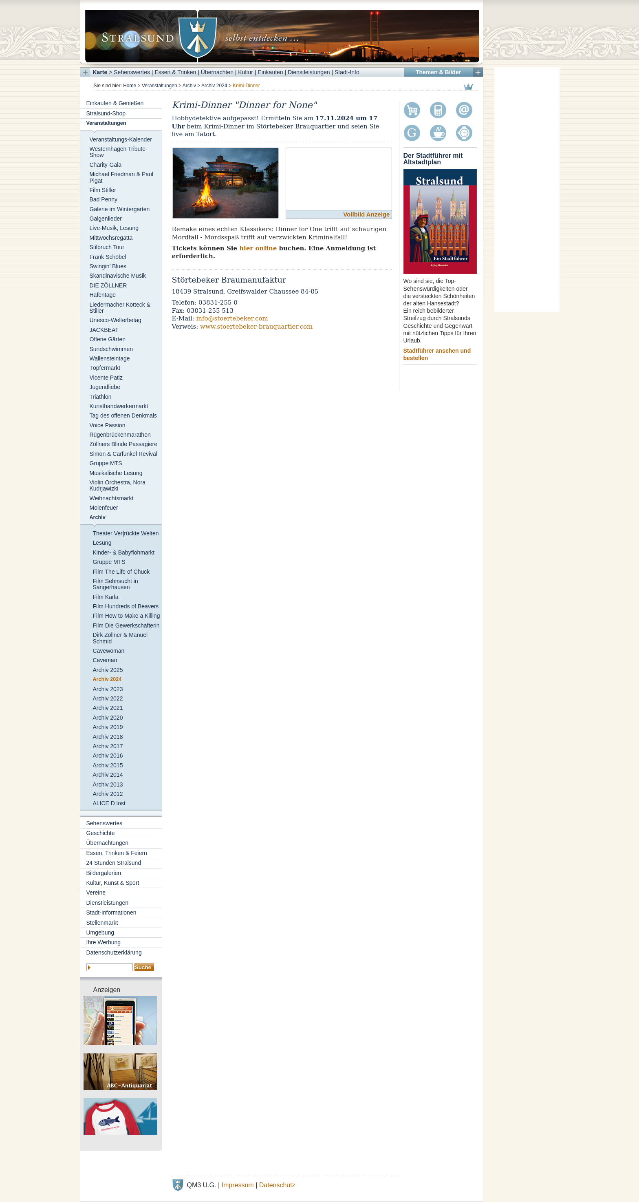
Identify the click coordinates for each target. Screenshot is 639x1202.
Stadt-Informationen (111, 912)
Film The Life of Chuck (121, 571)
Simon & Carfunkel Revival (124, 454)
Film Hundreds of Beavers (126, 606)
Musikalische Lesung (116, 473)
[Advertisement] (527, 189)
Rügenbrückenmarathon (120, 434)
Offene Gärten (108, 339)
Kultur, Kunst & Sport (112, 882)
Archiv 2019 (108, 727)
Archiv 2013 (108, 784)
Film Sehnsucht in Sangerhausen (115, 584)
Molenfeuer (104, 507)
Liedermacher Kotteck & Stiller (120, 307)
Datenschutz (277, 1185)
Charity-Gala (106, 164)
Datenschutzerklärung (114, 952)
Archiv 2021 (108, 708)
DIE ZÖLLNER (108, 285)
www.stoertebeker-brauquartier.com (256, 326)
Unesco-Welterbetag (115, 320)
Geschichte (100, 833)
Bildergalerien (103, 873)
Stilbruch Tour (107, 247)
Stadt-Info (347, 72)
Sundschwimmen (111, 349)
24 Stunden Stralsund (113, 863)
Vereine (96, 892)
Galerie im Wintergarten (120, 209)
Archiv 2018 (108, 737)
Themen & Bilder (438, 72)
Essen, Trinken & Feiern (116, 853)
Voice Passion (108, 425)
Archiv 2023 (108, 689)
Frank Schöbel (108, 257)
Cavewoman (109, 650)
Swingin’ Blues (108, 266)
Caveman (105, 660)
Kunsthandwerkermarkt (119, 406)
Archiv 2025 (108, 670)
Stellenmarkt (102, 922)
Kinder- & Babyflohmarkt (124, 552)
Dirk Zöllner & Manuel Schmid (120, 638)
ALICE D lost (109, 803)
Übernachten (217, 72)
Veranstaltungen (159, 85)
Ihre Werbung (103, 942)
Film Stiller (103, 190)
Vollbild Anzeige (366, 214)
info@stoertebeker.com (232, 318)
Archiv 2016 (108, 755)
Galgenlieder (106, 218)
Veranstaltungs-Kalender (121, 139)
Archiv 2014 (108, 774)
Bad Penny (104, 199)
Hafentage (103, 295)
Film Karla (106, 597)
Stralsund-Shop (106, 113)
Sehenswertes (132, 72)
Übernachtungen (107, 843)
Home (129, 85)
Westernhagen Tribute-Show (119, 152)
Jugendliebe (105, 387)
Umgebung (100, 932)
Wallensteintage (110, 358)
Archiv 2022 (108, 698)
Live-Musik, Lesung (114, 228)
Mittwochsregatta (111, 237)
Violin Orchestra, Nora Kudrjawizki (117, 485)
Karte (100, 72)
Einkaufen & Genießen (115, 103)
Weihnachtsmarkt (112, 498)
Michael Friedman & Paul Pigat (121, 177)
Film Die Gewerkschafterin (126, 625)
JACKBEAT (104, 330)
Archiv (189, 85)
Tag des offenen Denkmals (123, 415)
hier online (258, 248)
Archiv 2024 (214, 85)
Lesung (102, 542)
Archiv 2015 (108, 765)
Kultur (245, 72)
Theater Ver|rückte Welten (126, 533)
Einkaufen (270, 72)
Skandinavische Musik (118, 275)
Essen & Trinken (175, 72)
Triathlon (101, 396)
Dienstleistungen (309, 72)
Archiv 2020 (108, 717)
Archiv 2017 (108, 746)
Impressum (238, 1185)
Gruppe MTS (106, 463)
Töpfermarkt (105, 368)
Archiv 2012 (108, 794)
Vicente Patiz (106, 377)
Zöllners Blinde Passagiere (124, 444)
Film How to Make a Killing (126, 615)
